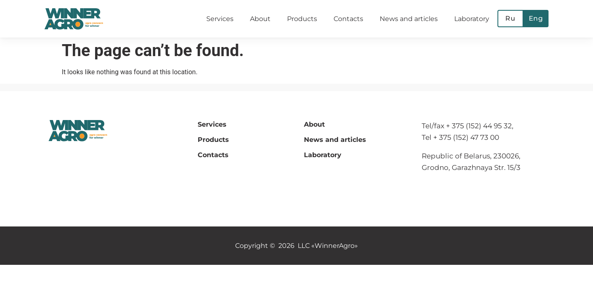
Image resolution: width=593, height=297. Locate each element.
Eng (536, 18)
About (260, 19)
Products (302, 19)
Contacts (348, 19)
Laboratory (471, 19)
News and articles (409, 19)
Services (219, 19)
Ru (510, 18)
